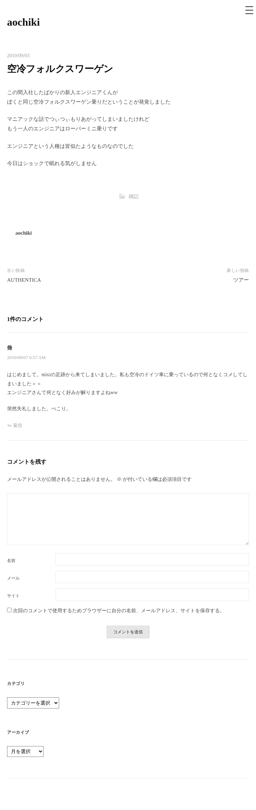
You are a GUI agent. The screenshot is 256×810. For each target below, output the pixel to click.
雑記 (134, 196)
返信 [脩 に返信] (17, 425)
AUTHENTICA (24, 280)
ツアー (241, 280)
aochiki (23, 22)
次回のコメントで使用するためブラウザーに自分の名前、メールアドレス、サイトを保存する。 (119, 610)
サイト (13, 596)
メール (13, 578)
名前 (11, 560)
